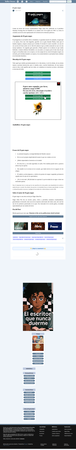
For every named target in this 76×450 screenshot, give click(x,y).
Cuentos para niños (56, 431)
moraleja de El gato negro (40, 239)
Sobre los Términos (54, 444)
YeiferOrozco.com (68, 433)
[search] (57, 1)
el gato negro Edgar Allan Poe (37, 237)
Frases (41, 435)
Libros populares (56, 435)
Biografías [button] (45, 1)
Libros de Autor (67, 429)
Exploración (67, 426)
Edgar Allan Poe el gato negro (24, 237)
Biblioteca (54, 426)
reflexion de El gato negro (51, 239)
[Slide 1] (37, 329)
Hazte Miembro (67, 435)
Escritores (42, 433)
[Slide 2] (39, 329)
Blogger (25, 444)
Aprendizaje (43, 426)
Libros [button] (31, 1)
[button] (62, 10)
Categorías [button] (38, 1)
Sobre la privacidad (66, 444)
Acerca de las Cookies (44, 444)
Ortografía (42, 429)
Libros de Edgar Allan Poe (18, 239)
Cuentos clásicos (56, 433)
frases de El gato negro (49, 237)
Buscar (69, 1)
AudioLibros (15, 237)
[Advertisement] (38, 270)
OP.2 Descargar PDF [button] (38, 75)
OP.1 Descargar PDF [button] (38, 72)
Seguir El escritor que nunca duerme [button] (38, 216)
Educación (42, 431)
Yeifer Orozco (6, 445)
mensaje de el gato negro (29, 239)
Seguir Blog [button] (38, 233)
